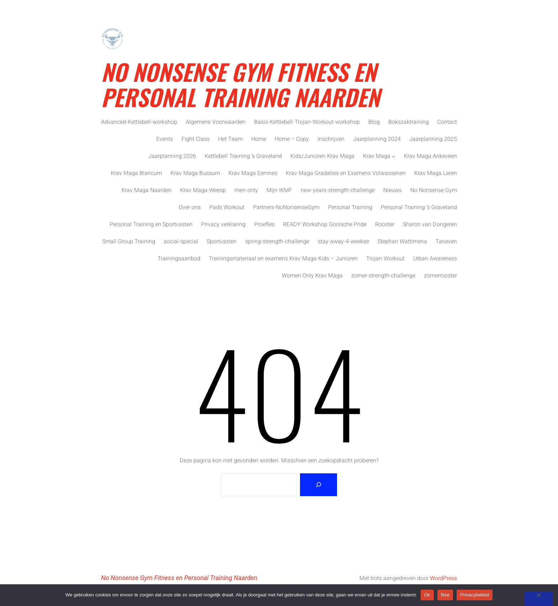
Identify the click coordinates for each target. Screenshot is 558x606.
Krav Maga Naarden (146, 190)
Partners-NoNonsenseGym (286, 207)
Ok (427, 594)
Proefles (264, 224)
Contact (447, 122)
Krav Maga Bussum (195, 173)
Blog (374, 122)
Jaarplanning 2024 (377, 139)
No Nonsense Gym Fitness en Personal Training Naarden (240, 84)
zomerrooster (440, 275)
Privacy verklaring (223, 224)
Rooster (384, 224)
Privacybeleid (474, 594)
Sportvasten (222, 241)
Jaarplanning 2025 (433, 139)
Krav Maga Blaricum (136, 173)
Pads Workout (226, 207)
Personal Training (350, 207)
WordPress (443, 578)
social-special (181, 241)
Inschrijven (330, 139)
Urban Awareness (435, 258)
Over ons (190, 207)
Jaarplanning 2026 (172, 156)
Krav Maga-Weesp (203, 190)
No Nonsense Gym (433, 190)
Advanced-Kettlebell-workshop (139, 122)
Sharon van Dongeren (430, 224)
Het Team (230, 139)
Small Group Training (128, 241)
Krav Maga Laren (435, 173)
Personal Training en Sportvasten (151, 224)
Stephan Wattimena (402, 241)
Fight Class (195, 139)
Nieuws (392, 190)
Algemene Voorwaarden (216, 122)
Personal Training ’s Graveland (419, 207)
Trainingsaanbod (179, 258)
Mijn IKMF (279, 190)
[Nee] (538, 598)
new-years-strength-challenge (338, 190)
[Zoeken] (318, 484)
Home (258, 139)
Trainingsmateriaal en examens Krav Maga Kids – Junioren (283, 258)
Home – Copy (292, 139)
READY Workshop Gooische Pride (325, 224)
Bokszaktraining (408, 122)
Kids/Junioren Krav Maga (322, 156)
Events (164, 139)
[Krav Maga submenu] (393, 156)
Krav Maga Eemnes (252, 173)
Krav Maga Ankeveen (430, 156)
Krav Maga (376, 156)
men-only (246, 190)
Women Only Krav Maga (312, 275)
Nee (445, 594)
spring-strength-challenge (277, 241)
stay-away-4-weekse (343, 241)
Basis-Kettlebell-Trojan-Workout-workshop (307, 122)
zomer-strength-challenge (383, 275)
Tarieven (446, 241)
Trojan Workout (385, 258)
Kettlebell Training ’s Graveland (243, 156)
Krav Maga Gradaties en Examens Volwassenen (346, 173)
